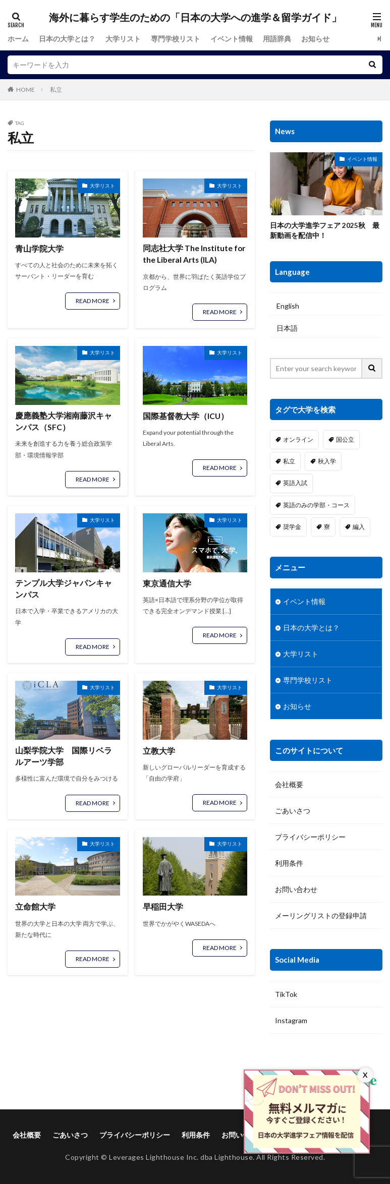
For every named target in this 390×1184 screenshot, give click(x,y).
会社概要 (289, 785)
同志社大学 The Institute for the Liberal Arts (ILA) (195, 254)
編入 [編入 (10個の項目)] (359, 527)
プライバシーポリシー (310, 837)
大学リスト (123, 38)
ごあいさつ (292, 811)
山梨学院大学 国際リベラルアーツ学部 (63, 758)
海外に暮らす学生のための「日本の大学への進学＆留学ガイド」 (195, 18)
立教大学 (159, 752)
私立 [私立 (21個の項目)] (289, 461)
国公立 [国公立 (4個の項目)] (345, 440)
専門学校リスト (175, 38)
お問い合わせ (296, 889)
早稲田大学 (163, 909)
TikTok (286, 994)
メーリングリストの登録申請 (321, 916)
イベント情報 (231, 38)
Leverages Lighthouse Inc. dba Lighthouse (181, 1158)
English (287, 306)
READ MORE (92, 300)
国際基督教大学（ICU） (186, 416)
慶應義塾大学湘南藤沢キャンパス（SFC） (63, 422)
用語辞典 (277, 38)
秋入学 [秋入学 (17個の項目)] (327, 461)
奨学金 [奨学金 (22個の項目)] (292, 527)
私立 (56, 89)
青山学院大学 (39, 248)
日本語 (287, 329)
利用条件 (289, 863)
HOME (25, 89)
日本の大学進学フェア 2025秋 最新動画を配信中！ (324, 231)
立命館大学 (35, 909)
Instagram (291, 1021)
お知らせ (315, 38)
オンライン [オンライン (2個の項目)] (298, 440)
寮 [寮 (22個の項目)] (327, 527)
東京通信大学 (167, 584)
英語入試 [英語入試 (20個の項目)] (295, 484)
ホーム (18, 38)
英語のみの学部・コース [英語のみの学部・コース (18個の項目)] (316, 505)
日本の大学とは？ (67, 38)
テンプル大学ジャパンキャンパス (63, 590)
